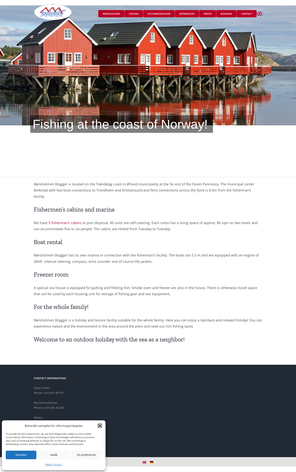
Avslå (53, 454)
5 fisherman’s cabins (64, 222)
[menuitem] (259, 14)
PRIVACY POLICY (53, 464)
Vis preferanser (86, 454)
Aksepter (21, 454)
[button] (100, 426)
